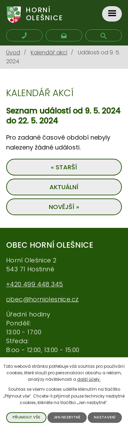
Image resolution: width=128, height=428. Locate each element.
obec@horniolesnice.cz (42, 299)
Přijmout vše (26, 417)
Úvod (13, 52)
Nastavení (104, 417)
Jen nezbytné (67, 417)
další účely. (89, 379)
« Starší (64, 167)
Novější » (64, 207)
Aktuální (64, 187)
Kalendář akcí (49, 52)
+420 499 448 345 (34, 284)
